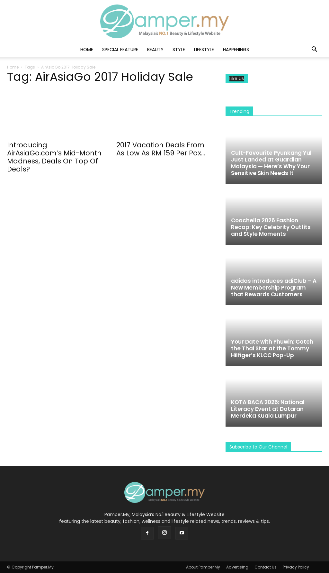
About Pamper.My (203, 567)
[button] (314, 50)
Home (86, 49)
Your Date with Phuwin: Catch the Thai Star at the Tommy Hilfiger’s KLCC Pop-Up (272, 348)
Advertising (237, 567)
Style (179, 49)
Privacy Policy (296, 567)
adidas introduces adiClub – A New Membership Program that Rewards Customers (273, 287)
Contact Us (265, 567)
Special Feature (120, 49)
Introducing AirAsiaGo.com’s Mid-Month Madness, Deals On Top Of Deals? (54, 157)
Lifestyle (204, 49)
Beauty (155, 49)
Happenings (236, 49)
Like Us (236, 78)
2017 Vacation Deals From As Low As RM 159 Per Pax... (160, 149)
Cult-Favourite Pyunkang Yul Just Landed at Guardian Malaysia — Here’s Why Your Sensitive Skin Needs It (271, 163)
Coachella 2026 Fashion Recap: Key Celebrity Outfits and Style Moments (271, 227)
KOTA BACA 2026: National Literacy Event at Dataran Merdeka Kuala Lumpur (268, 409)
